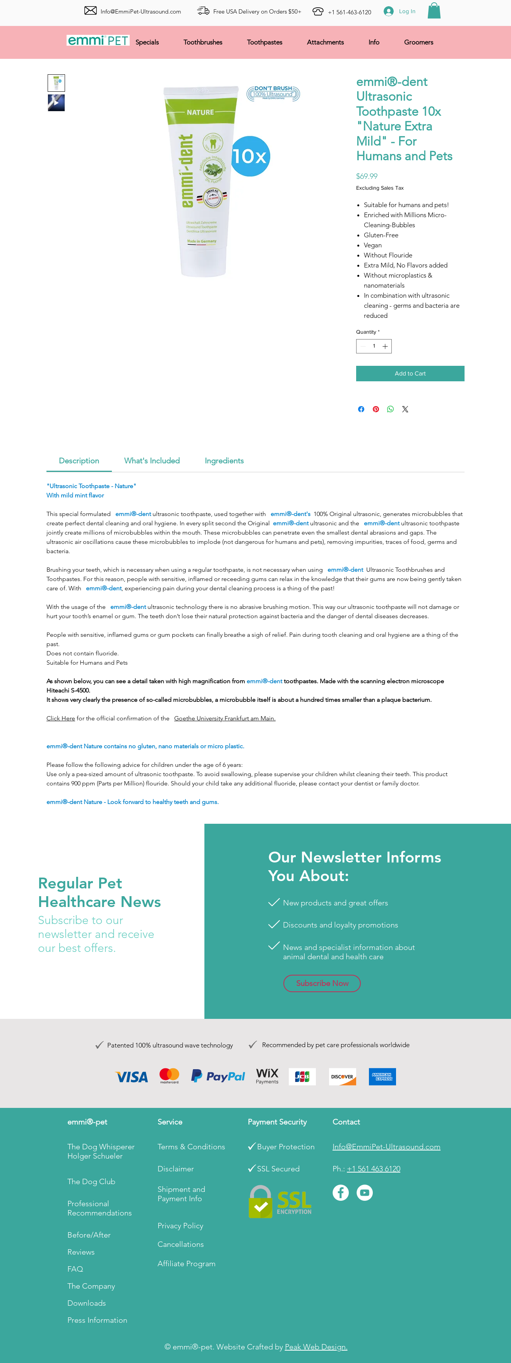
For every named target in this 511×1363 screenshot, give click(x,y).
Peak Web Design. (316, 1346)
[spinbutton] (374, 346)
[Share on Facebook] (361, 409)
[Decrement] (362, 346)
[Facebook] (341, 1193)
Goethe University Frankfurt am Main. (225, 718)
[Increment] (386, 346)
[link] (79, 460)
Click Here (60, 718)
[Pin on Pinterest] (376, 409)
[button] (434, 10)
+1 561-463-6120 (349, 12)
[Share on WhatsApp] (390, 409)
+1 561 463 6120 (373, 1168)
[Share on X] (405, 409)
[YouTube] (365, 1193)
